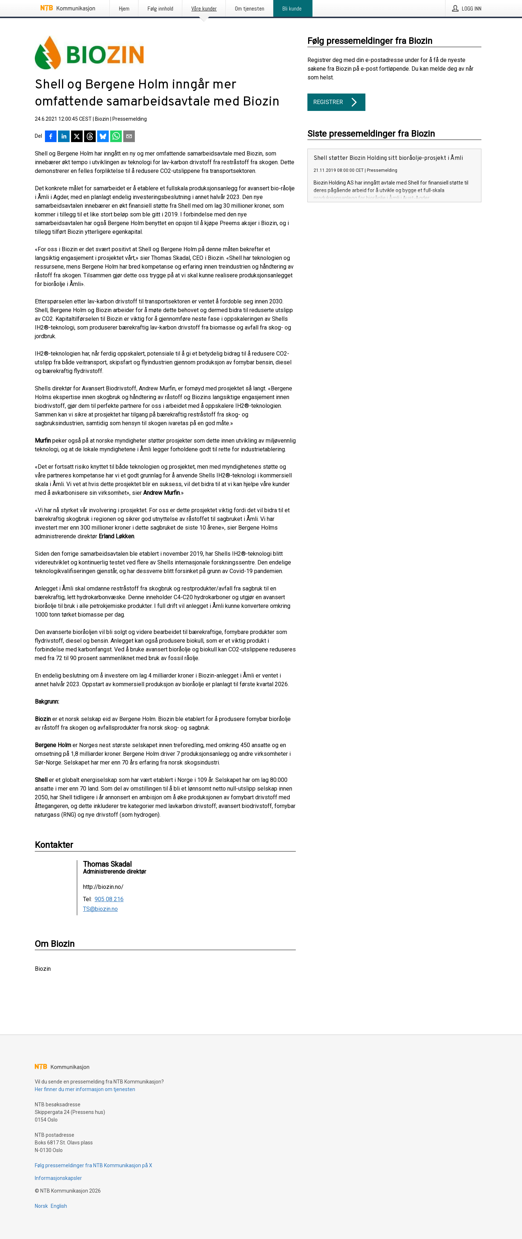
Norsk (41, 1206)
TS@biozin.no (100, 909)
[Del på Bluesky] (103, 137)
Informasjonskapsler (58, 1178)
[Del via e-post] (129, 137)
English (59, 1206)
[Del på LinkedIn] (64, 137)
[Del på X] (77, 137)
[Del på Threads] (90, 137)
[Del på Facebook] (51, 137)
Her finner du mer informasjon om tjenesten (85, 1089)
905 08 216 (109, 899)
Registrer (336, 102)
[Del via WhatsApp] (116, 137)
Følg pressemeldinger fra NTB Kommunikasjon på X (93, 1165)
